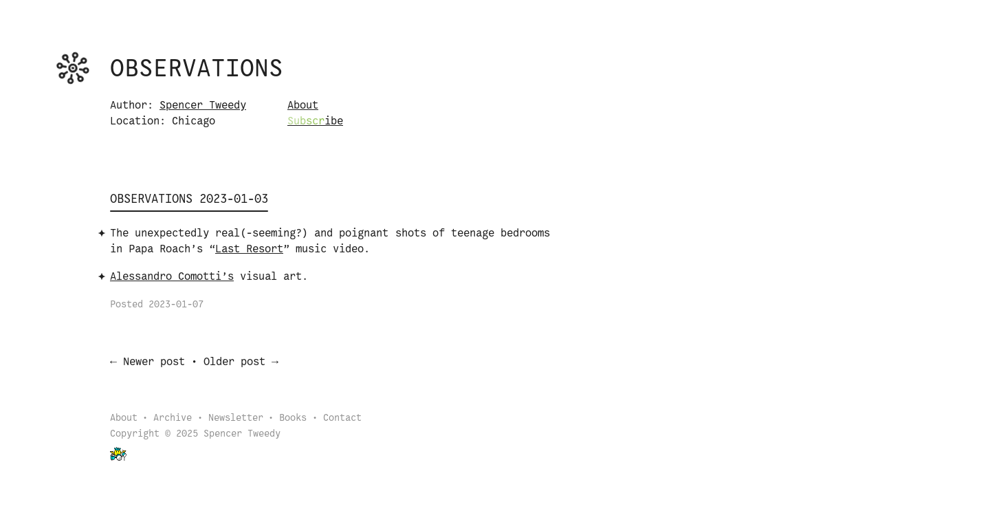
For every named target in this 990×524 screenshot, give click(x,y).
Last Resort (249, 249)
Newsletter (235, 419)
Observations (196, 69)
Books (293, 419)
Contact (342, 419)
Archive (172, 419)
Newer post (154, 363)
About (302, 105)
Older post (234, 363)
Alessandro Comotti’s (172, 277)
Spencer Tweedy (203, 105)
